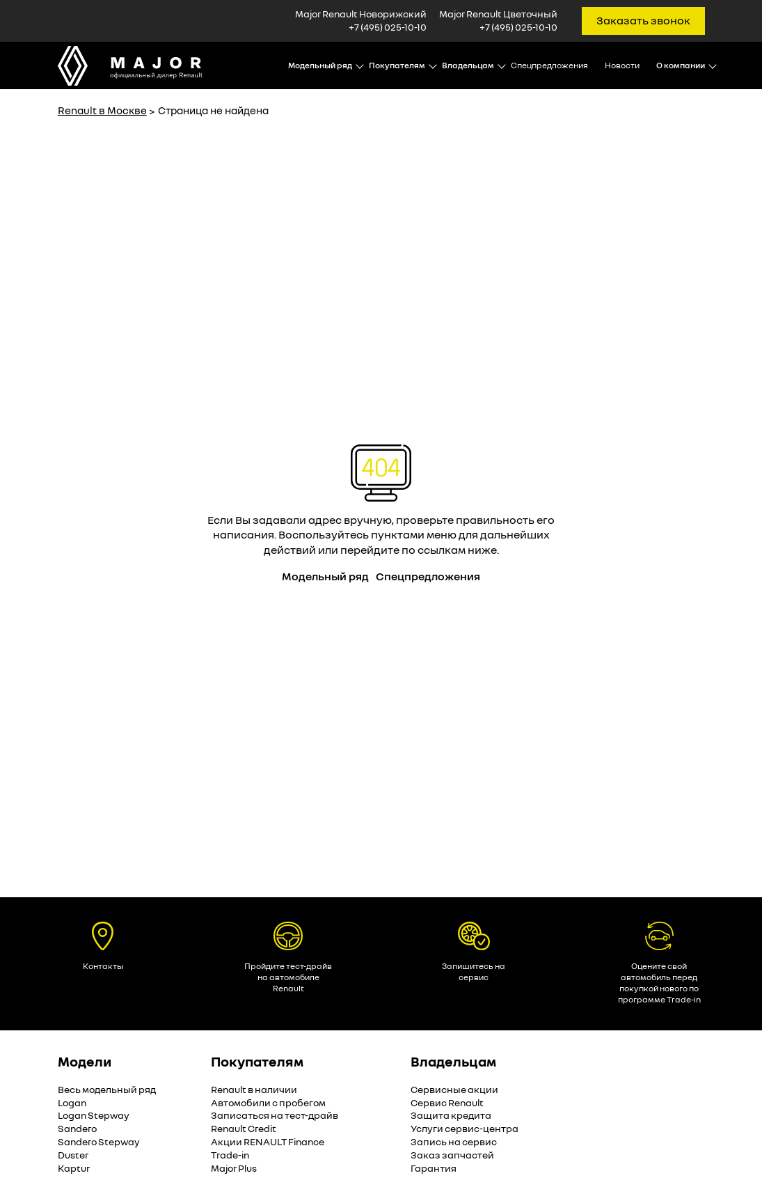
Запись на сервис (454, 1141)
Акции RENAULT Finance (267, 1141)
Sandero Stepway (99, 1141)
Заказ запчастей (452, 1155)
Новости (622, 65)
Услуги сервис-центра (464, 1128)
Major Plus (234, 1168)
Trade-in (230, 1155)
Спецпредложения (549, 65)
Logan (72, 1102)
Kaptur (74, 1168)
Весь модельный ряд (107, 1089)
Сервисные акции (454, 1089)
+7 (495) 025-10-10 (388, 27)
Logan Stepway (93, 1115)
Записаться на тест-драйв (274, 1115)
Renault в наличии (254, 1089)
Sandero (77, 1128)
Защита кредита (451, 1115)
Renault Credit (243, 1128)
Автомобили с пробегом (268, 1102)
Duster (73, 1155)
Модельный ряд (325, 576)
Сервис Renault (447, 1102)
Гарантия (434, 1168)
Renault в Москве (102, 110)
